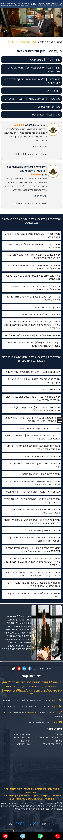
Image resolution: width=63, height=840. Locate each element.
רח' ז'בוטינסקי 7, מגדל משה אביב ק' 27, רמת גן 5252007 (26, 706)
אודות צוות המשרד (21, 734)
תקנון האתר (56, 809)
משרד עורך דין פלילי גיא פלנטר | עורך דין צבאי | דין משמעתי (26, 700)
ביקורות (58, 740)
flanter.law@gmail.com (39, 722)
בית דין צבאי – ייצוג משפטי (46, 114)
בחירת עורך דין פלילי (52, 744)
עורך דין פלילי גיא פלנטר (18, 616)
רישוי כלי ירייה (53, 90)
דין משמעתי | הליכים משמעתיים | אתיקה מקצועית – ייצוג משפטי (32, 81)
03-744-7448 (45, 712)
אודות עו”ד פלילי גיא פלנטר (49, 737)
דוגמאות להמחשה (21, 737)
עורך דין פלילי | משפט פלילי (45, 59)
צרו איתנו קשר (23, 744)
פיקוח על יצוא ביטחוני (48, 106)
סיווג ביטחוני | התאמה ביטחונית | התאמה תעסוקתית (32, 98)
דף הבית (43, 41)
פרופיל (58, 734)
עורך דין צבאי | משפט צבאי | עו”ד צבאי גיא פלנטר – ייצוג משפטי (32, 69)
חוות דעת (25, 740)
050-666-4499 (19, 712)
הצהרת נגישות (21, 809)
